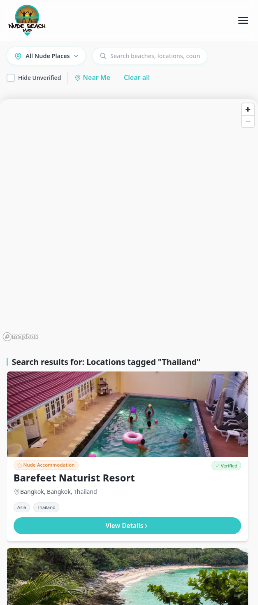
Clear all (137, 77)
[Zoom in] (248, 109)
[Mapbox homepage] (20, 336)
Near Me (92, 77)
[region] (129, 221)
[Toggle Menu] (243, 21)
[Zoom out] (248, 121)
